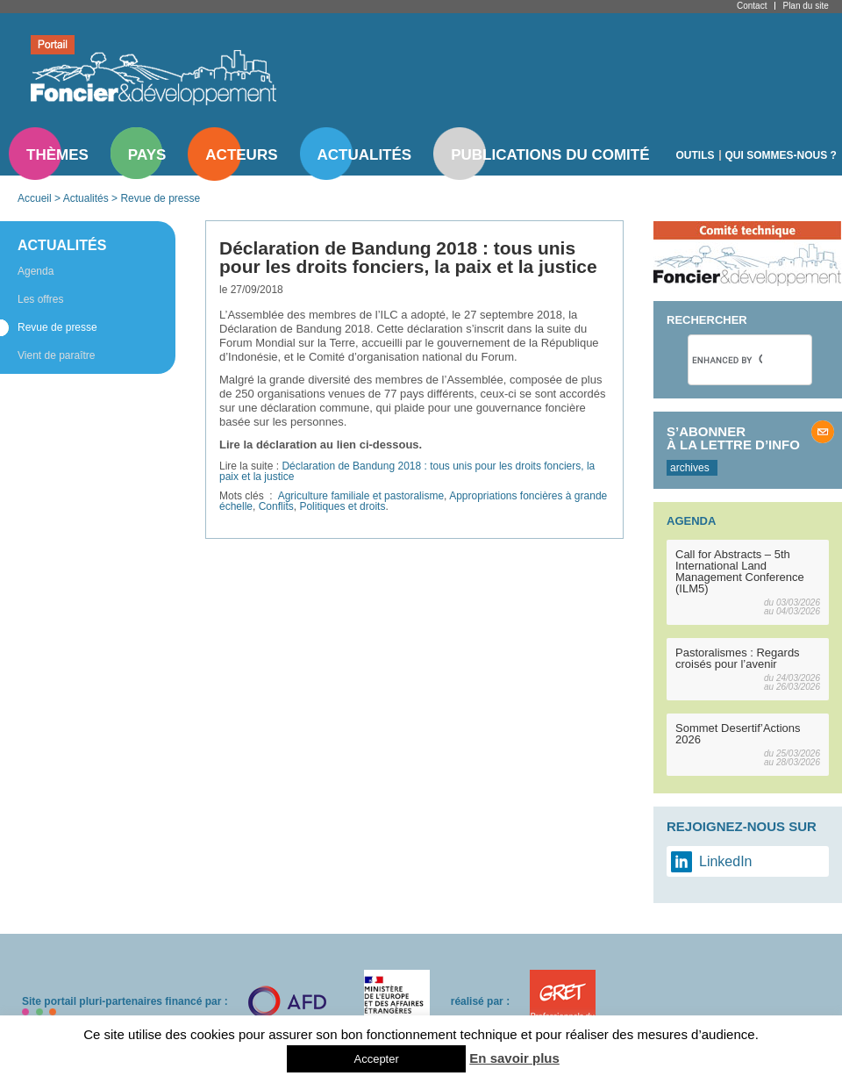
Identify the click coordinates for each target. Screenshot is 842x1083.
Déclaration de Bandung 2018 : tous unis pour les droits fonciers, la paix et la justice (407, 471)
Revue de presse (160, 198)
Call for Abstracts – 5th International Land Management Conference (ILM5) (739, 571)
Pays (147, 155)
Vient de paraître (57, 355)
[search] (727, 359)
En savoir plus (514, 1058)
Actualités (365, 155)
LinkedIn (726, 861)
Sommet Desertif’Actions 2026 (738, 733)
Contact (752, 6)
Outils (695, 155)
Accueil (35, 198)
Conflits (276, 506)
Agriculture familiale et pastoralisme (361, 496)
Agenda (36, 271)
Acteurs (241, 155)
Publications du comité (550, 155)
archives (690, 468)
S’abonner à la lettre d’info (733, 438)
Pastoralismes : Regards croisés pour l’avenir (737, 658)
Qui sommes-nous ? (781, 155)
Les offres (40, 299)
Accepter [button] (375, 1058)
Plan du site (805, 6)
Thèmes (57, 155)
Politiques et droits (342, 506)
